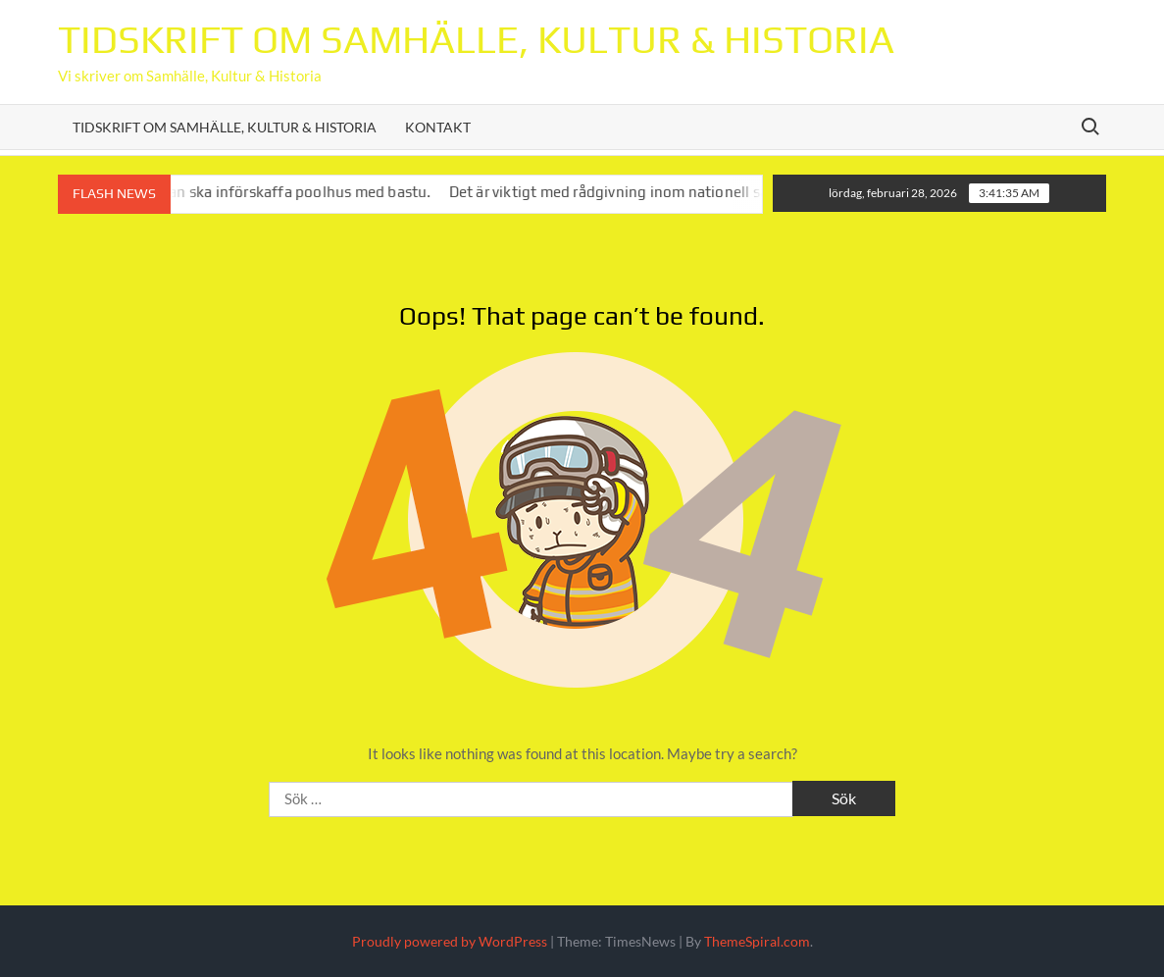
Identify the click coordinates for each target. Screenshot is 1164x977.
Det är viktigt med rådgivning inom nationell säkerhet (651, 191)
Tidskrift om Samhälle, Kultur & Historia (476, 39)
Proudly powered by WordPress (449, 941)
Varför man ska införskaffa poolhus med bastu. (290, 191)
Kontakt (438, 127)
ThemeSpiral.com (757, 941)
